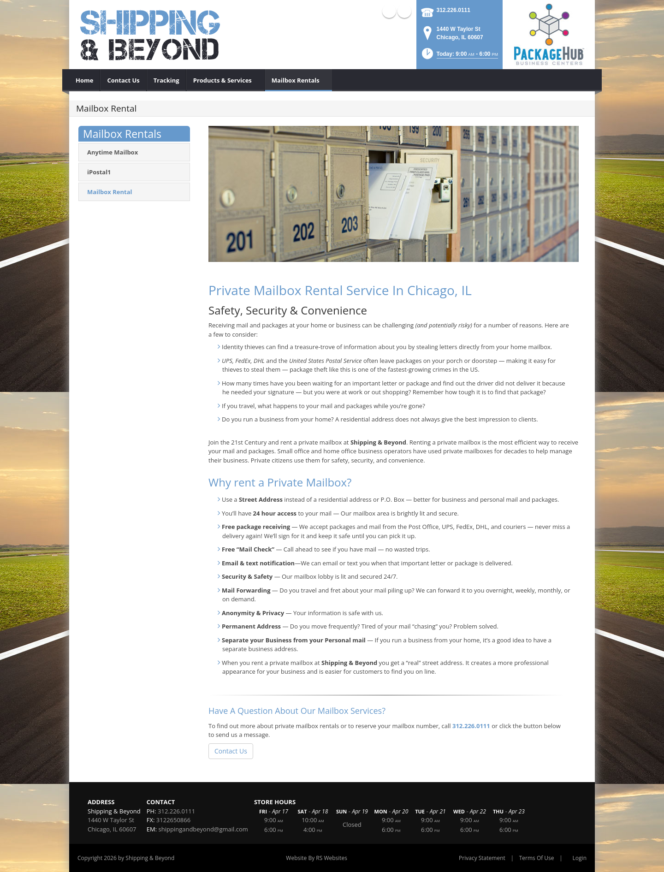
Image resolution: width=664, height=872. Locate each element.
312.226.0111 (453, 10)
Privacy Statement (482, 858)
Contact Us (230, 751)
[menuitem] (84, 80)
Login (580, 858)
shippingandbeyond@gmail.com (203, 829)
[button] (459, 56)
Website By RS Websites (316, 858)
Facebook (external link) (404, 11)
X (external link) (389, 11)
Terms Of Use (536, 858)
